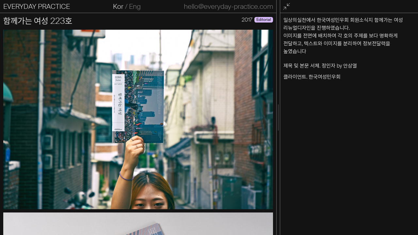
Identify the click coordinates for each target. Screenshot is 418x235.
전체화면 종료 (288, 6)
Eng (135, 6)
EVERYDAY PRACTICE (36, 6)
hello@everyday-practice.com (228, 6)
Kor (118, 6)
